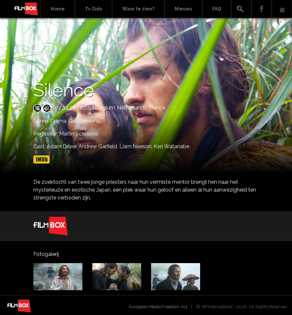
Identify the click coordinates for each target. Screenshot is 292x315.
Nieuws (183, 8)
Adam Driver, (62, 146)
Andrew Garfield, (98, 146)
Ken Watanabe (171, 146)
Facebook (261, 9)
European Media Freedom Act (158, 306)
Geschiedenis (85, 121)
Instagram (282, 9)
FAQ (216, 8)
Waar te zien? (138, 8)
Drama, (59, 121)
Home (58, 8)
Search (241, 9)
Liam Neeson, (136, 146)
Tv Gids (93, 8)
